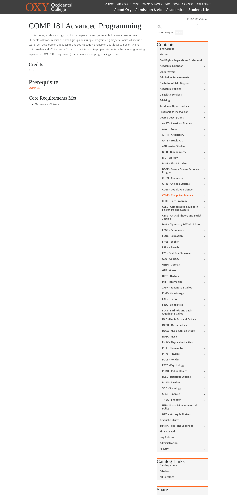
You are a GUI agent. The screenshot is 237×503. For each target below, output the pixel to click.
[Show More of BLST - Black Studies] (206, 163)
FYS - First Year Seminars (176, 253)
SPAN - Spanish (171, 394)
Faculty (164, 448)
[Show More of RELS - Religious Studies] (206, 376)
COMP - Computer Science (177, 195)
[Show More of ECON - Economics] (206, 230)
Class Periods (168, 71)
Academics (175, 9)
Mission (164, 54)
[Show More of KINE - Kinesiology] (206, 293)
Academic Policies (170, 89)
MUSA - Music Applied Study (178, 331)
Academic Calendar (171, 66)
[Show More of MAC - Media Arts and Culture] (206, 319)
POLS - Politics (171, 359)
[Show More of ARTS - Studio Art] (206, 140)
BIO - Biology (170, 157)
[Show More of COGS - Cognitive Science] (206, 189)
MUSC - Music (169, 336)
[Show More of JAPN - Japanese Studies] (206, 287)
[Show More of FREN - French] (206, 247)
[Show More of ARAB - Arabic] (206, 128)
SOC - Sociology (171, 388)
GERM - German (171, 264)
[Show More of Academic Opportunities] (206, 106)
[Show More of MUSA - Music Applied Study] (206, 330)
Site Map (165, 471)
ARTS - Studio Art (172, 140)
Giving (134, 3)
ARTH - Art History (173, 134)
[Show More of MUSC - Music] (206, 336)
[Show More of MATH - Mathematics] (206, 325)
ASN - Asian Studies (173, 146)
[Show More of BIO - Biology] (206, 157)
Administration (169, 443)
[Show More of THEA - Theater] (206, 399)
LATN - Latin (169, 299)
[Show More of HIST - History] (206, 276)
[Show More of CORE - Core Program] (206, 200)
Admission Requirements (174, 77)
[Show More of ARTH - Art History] (206, 134)
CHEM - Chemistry (172, 178)
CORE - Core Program (174, 201)
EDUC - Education (172, 236)
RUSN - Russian (171, 382)
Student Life (198, 9)
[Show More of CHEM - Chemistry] (206, 178)
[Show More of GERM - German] (206, 264)
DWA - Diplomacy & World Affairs (181, 224)
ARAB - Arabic (170, 129)
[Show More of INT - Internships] (206, 281)
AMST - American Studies (177, 123)
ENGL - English (170, 241)
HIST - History (170, 276)
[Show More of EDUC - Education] (206, 235)
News (176, 3)
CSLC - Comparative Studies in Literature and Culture (180, 208)
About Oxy (122, 9)
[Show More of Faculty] (206, 448)
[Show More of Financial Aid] (206, 431)
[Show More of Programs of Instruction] (206, 111)
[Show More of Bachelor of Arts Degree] (206, 83)
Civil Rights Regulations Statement (181, 60)
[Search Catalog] (177, 26)
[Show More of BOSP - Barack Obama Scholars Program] (206, 169)
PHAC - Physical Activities (177, 342)
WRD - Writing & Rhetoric (177, 414)
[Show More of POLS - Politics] (206, 359)
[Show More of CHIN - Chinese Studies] (206, 183)
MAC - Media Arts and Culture (179, 319)
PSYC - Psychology (173, 365)
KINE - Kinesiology (173, 293)
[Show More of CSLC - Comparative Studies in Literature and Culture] (206, 206)
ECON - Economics (173, 230)
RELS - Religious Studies (176, 376)
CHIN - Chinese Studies (176, 184)
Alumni (109, 3)
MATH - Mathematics (174, 325)
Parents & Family (151, 3)
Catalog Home (168, 465)
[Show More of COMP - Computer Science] (206, 195)
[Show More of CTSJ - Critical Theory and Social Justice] (206, 215)
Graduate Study (169, 420)
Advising (165, 100)
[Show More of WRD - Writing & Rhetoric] (206, 414)
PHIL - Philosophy (172, 348)
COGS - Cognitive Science (177, 189)
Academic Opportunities (174, 106)
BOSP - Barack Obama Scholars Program (180, 171)
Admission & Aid (148, 9)
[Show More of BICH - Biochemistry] (206, 151)
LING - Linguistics (172, 304)
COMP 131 (35, 87)
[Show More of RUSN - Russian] (206, 382)
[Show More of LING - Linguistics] (206, 304)
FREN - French (170, 247)
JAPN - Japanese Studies (177, 287)
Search (179, 32)
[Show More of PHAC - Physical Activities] (206, 342)
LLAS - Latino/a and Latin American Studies (177, 312)
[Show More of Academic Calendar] (206, 65)
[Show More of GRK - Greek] (206, 270)
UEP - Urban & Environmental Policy (179, 407)
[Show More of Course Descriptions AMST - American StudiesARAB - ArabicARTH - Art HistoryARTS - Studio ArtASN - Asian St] (206, 117)
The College (167, 48)
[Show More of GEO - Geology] (206, 258)
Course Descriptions (172, 117)
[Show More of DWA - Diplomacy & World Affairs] (206, 224)
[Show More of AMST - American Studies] (206, 123)
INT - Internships (172, 282)
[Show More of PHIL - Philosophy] (206, 348)
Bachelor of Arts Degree (174, 83)
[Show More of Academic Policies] (206, 88)
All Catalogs (167, 477)
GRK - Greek (169, 270)
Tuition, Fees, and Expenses (176, 425)
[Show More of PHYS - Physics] (206, 353)
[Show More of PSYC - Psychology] (206, 365)
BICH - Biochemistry (174, 152)
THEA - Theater (171, 399)
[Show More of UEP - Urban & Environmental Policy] (206, 405)
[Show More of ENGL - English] (206, 241)
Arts (167, 3)
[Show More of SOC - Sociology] (206, 388)
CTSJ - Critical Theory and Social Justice (181, 217)
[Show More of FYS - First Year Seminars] (206, 253)
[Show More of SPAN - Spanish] (206, 393)
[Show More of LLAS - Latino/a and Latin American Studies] (206, 310)
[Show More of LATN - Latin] (206, 298)
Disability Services (171, 94)
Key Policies (167, 437)
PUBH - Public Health (174, 371)
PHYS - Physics (171, 353)
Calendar (187, 3)
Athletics (122, 3)
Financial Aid (167, 431)
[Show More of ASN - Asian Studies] (206, 146)
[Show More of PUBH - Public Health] (206, 370)
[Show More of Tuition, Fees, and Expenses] (206, 425)
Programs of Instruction (174, 112)
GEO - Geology (170, 259)
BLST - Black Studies (174, 163)
